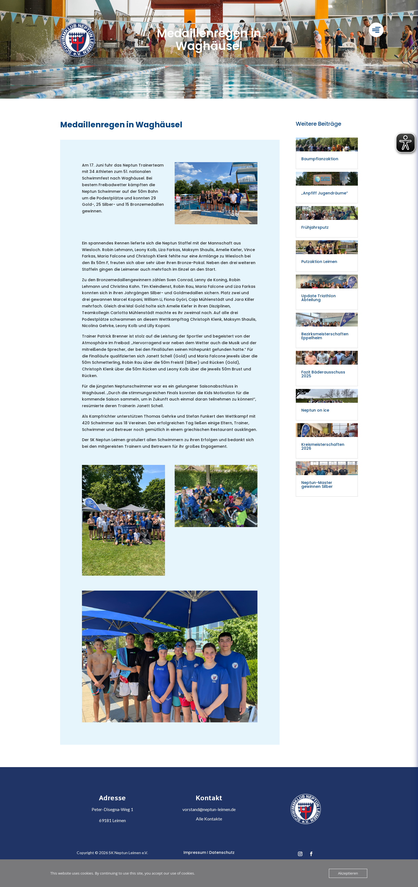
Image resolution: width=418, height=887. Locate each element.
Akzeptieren (348, 873)
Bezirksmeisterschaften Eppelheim (324, 336)
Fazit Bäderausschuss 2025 (323, 374)
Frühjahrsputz (315, 227)
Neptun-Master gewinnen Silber (317, 484)
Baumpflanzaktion (319, 159)
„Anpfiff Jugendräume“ (324, 193)
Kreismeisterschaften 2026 (322, 446)
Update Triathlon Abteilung (318, 297)
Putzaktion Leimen (319, 261)
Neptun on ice (315, 410)
